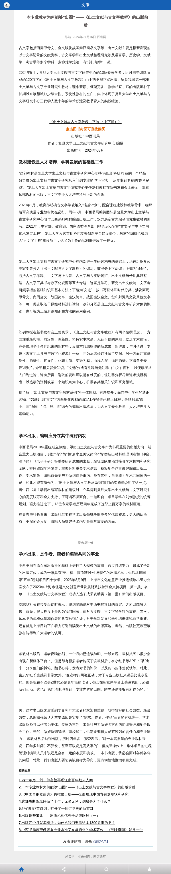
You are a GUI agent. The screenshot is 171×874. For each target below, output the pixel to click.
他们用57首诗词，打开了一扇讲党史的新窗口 (56, 808)
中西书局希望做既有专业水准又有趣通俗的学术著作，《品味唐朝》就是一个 (81, 830)
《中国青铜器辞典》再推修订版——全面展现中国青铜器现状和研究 (73, 794)
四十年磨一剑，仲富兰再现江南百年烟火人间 (56, 780)
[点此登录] (100, 841)
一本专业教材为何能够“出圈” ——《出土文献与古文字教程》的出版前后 (77, 787)
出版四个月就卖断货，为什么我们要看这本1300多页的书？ (67, 823)
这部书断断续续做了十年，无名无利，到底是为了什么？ (65, 801)
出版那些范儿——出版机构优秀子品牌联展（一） (59, 816)
